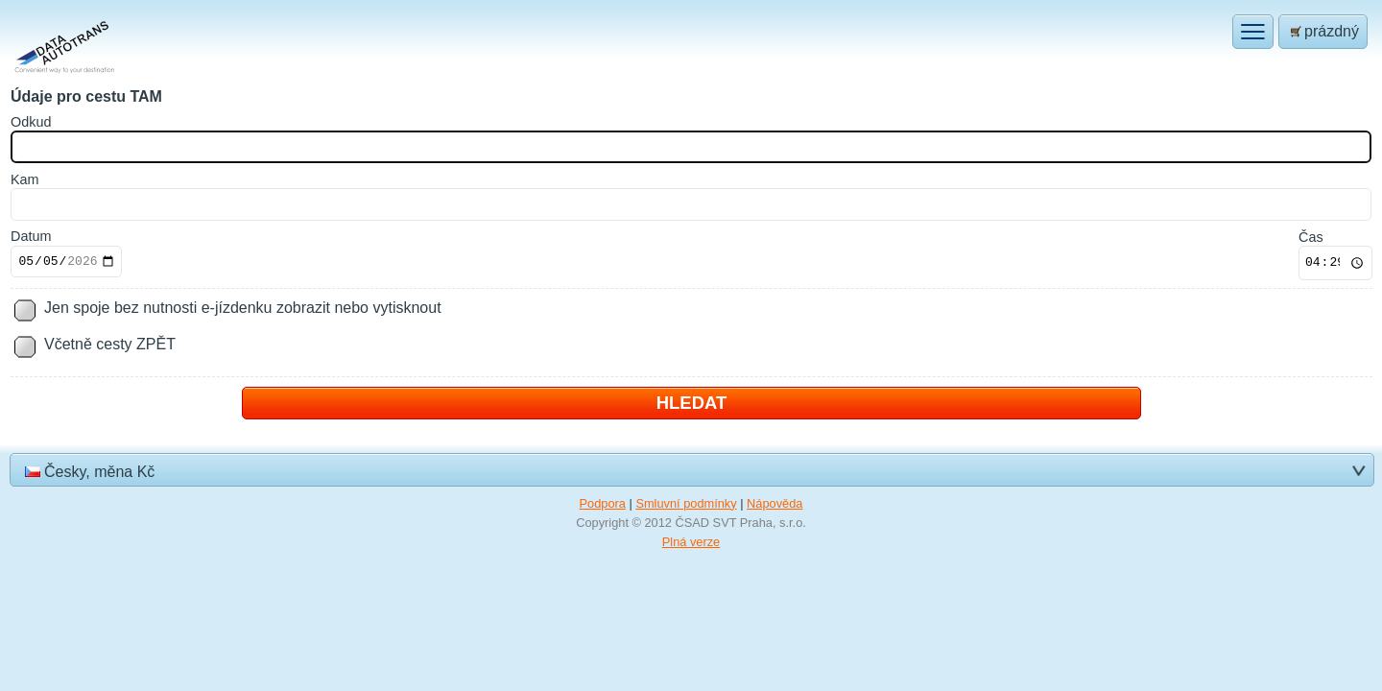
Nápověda (774, 503)
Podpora (603, 503)
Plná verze (691, 542)
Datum (31, 236)
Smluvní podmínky (685, 503)
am (25, 179)
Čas (1311, 237)
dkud (31, 122)
